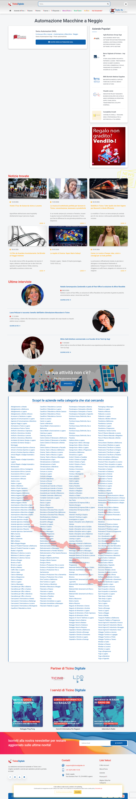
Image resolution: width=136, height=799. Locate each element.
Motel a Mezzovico (75, 598)
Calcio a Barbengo (17, 574)
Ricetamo (77, 11)
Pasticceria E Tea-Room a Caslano (109, 447)
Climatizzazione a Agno (47, 459)
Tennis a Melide (103, 615)
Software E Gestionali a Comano (108, 577)
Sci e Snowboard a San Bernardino (109, 546)
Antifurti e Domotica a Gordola (21, 433)
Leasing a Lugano (75, 539)
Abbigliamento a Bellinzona (20, 409)
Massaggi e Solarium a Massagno (80, 551)
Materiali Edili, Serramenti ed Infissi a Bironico (81, 576)
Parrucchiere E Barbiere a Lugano (109, 445)
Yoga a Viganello (103, 658)
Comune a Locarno (46, 471)
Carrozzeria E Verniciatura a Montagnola (24, 606)
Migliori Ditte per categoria (105, 782)
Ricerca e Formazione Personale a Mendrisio (109, 521)
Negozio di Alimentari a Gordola (79, 608)
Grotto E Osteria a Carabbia (78, 457)
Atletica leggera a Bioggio (19, 495)
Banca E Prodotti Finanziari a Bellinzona (24, 546)
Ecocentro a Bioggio (46, 522)
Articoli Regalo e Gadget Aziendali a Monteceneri (22, 465)
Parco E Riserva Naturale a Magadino (110, 435)
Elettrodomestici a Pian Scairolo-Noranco (53, 553)
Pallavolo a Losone (104, 414)
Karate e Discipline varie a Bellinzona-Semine (81, 523)
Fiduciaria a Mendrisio (47, 594)
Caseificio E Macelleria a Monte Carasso (53, 411)
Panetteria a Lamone (105, 423)
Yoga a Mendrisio (104, 656)
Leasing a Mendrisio (75, 541)
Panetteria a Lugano (104, 426)
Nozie (86, 11)
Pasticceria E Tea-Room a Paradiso (109, 455)
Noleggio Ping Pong (27, 729)
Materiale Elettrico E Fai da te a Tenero (81, 567)
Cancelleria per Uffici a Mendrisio (21, 594)
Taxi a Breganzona (104, 601)
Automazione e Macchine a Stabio (22, 515)
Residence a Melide (104, 491)
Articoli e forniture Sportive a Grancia (23, 447)
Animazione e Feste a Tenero (20, 428)
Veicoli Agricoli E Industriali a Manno (110, 625)
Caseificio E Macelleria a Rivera (50, 414)
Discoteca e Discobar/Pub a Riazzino (52, 515)
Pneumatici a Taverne (105, 479)
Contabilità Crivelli (109, 112)
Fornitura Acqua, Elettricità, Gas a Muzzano (80, 432)
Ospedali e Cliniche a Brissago (79, 632)
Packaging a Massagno (106, 407)
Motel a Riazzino (74, 603)
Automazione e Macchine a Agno (21, 505)
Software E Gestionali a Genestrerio (109, 579)
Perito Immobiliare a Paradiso (108, 459)
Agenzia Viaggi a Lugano (19, 423)
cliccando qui (98, 788)
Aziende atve (19, 11)
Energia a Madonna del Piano (49, 558)
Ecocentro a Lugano (46, 524)
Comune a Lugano (46, 474)
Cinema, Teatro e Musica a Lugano (51, 455)
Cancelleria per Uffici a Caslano (21, 589)
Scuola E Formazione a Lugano (108, 553)
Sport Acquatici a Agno (105, 584)
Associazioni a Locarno (18, 476)
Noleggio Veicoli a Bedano (77, 622)
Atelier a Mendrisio (17, 486)
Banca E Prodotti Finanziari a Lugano (23, 548)
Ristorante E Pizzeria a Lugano (108, 529)
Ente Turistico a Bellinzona (48, 579)
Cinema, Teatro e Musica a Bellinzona (52, 450)
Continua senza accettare (64, 792)
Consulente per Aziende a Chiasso (51, 486)
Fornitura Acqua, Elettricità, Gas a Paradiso (80, 437)
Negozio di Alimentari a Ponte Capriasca (82, 613)
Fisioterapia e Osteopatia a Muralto (80, 409)
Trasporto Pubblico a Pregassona (109, 620)
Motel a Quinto (74, 601)
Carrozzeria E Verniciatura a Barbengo (23, 601)
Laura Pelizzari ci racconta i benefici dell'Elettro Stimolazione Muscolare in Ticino (40, 313)
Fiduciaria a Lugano (46, 591)
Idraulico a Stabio (74, 495)
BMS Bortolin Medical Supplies (114, 77)
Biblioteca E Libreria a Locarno (21, 553)
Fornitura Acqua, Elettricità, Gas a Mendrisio (80, 427)
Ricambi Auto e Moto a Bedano (108, 510)
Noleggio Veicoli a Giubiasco (78, 625)
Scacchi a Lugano (104, 534)
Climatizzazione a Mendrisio (49, 467)
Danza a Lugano (45, 503)
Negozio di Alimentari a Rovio (78, 615)
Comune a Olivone (46, 481)
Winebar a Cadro (103, 642)
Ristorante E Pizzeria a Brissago (108, 527)
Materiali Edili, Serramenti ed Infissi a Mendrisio (81, 590)
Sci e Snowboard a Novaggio (107, 543)
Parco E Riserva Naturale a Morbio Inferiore (109, 439)
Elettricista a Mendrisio (47, 541)
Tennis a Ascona (103, 606)
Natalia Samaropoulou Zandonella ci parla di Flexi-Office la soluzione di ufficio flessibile (92, 287)
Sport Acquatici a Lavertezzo (107, 591)
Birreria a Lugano (16, 565)
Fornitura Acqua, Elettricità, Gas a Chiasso (80, 422)
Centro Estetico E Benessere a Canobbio (53, 440)
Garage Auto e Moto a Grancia (79, 445)
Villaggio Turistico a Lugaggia (107, 634)
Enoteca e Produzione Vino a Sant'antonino (49, 571)
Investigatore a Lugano (76, 519)
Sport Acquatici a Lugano (106, 594)
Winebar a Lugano (104, 649)
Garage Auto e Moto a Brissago (79, 443)
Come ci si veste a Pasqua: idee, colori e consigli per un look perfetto (105, 254)
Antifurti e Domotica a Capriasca (21, 431)
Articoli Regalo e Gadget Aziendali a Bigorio (22, 456)
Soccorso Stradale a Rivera (107, 574)
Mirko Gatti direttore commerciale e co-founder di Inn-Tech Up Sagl (85, 339)
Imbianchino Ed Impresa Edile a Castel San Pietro (81, 499)
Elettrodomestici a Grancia (48, 546)
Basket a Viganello (17, 551)
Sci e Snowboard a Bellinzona (107, 539)
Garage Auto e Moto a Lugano (79, 447)
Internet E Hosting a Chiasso (78, 515)
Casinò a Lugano (45, 421)
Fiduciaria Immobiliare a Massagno (51, 603)
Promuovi (103, 777)
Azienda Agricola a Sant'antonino (21, 531)
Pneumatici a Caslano (105, 469)
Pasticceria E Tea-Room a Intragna (109, 450)
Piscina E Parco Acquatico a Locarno (110, 462)
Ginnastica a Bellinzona (76, 452)
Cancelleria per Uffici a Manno (20, 591)
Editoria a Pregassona (47, 534)
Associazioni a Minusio (18, 479)
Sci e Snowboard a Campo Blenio (109, 541)
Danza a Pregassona (46, 507)
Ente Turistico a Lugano (47, 582)
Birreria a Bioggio (16, 560)
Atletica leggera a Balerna (19, 491)
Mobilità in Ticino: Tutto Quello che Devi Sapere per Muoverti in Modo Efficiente (108, 207)
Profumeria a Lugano (105, 486)
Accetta (77, 792)
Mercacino (66, 11)
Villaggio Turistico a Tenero (107, 639)
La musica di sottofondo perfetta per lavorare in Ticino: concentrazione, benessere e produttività (68, 207)
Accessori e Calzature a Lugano (21, 416)
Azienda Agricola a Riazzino (20, 529)
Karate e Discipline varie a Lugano (80, 531)
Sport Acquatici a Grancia (106, 589)
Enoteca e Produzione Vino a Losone (52, 565)
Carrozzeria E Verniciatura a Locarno (23, 603)
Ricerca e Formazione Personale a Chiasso (109, 516)
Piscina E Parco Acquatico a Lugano (110, 464)
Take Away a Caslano (105, 596)
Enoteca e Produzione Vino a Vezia (51, 577)
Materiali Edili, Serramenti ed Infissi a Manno (81, 585)
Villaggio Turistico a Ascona (107, 632)
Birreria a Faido (16, 563)
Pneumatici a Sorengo (105, 476)
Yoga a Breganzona (104, 651)
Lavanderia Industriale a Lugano (79, 536)
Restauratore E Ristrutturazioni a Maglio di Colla (111, 504)
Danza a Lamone (45, 500)
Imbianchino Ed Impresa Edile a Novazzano (79, 511)
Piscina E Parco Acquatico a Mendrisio (110, 467)
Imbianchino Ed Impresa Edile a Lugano (82, 507)
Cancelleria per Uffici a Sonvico (21, 596)
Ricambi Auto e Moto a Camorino (109, 512)
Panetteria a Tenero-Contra (107, 431)
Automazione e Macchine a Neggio (22, 512)
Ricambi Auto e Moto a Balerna (108, 507)
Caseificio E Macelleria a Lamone (51, 407)
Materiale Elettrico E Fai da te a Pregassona (79, 564)
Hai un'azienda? (97, 11)
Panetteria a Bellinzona (105, 421)
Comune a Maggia (46, 476)
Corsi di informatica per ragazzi (68, 729)
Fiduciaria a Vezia (46, 598)
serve (45, 11)
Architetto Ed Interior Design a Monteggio (20, 444)
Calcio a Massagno (17, 584)
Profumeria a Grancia (105, 481)
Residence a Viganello (105, 493)
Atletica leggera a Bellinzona (20, 493)
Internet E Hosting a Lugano (78, 517)
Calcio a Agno (15, 572)
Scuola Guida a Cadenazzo (107, 558)
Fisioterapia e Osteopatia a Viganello (81, 414)
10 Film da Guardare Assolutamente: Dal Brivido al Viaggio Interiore (27, 254)
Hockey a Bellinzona (75, 467)
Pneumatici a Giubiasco (106, 471)
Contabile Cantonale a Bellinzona (51, 495)
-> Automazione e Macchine (54, 34)
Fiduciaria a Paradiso (47, 596)
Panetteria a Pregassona (106, 428)
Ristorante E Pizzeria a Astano (108, 524)
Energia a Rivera (45, 563)
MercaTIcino (104, 769)
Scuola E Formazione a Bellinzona (109, 548)
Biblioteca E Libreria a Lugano (20, 555)
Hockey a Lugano (74, 471)
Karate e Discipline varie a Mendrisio (81, 534)
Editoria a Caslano (46, 527)
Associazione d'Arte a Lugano (20, 474)
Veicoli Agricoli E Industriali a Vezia (109, 630)
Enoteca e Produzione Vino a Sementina (53, 574)
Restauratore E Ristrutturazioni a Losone (111, 500)
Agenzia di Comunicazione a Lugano (23, 419)
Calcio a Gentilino (16, 579)
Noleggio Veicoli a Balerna (77, 620)
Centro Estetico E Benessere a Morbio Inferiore (52, 444)
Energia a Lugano (45, 555)
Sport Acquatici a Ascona (106, 586)
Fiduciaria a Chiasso (46, 589)
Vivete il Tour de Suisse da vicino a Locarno (26, 206)
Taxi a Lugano (102, 603)
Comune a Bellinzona (47, 469)
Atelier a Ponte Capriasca (19, 488)
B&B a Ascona (15, 534)
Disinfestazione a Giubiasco (49, 517)
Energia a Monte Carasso (48, 560)
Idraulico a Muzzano (75, 493)
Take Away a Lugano (105, 598)
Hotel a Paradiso (74, 486)
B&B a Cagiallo (15, 536)
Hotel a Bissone (74, 479)
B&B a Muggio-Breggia (18, 543)
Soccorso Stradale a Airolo (107, 570)
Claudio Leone (108, 91)
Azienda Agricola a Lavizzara (20, 524)
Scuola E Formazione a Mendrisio (109, 555)
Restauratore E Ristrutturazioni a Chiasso (111, 498)
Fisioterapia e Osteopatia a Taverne (80, 411)
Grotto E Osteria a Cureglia (77, 459)
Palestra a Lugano (104, 409)
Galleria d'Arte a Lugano (77, 440)
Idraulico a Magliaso (75, 491)
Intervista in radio (108, 729)
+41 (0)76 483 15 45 (73, 770)
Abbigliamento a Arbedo (19, 407)
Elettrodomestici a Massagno (49, 548)
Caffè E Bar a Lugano (18, 570)
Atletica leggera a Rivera (19, 503)
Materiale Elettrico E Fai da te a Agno (81, 553)
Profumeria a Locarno (105, 483)
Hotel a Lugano (74, 481)
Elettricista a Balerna (46, 536)
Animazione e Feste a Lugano (20, 426)
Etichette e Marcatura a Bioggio (50, 586)
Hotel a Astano (74, 476)
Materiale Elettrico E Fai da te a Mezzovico (79, 559)
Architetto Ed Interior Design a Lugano (23, 440)
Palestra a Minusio (104, 411)
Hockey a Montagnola (76, 474)
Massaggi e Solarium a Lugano (79, 548)
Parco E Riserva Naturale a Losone (109, 433)
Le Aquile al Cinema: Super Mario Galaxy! (65, 253)
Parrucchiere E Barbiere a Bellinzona (110, 443)
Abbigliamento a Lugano (19, 411)
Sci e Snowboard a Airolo (106, 536)
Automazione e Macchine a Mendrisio (23, 510)
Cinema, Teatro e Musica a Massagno (52, 457)
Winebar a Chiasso (104, 644)
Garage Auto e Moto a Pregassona (80, 450)
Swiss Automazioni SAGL (46, 31)
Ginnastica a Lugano (75, 455)
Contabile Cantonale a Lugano (50, 498)
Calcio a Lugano (16, 582)
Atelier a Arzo (15, 481)
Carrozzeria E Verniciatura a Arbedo (22, 598)
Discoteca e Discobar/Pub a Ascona (52, 510)
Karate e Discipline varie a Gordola (80, 527)
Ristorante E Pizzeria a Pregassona (109, 531)
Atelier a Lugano (16, 483)
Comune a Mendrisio (47, 479)
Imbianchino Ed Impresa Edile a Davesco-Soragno (79, 504)
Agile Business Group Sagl (112, 35)
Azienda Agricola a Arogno (19, 519)
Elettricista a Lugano (46, 539)
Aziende (102, 773)
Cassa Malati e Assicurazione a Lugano (53, 431)
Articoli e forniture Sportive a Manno (22, 452)
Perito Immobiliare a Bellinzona (108, 457)
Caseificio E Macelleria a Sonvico (51, 416)
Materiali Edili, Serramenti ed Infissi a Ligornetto (81, 581)
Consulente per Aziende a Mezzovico (52, 493)
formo (38, 11)
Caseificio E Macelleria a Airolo (21, 608)
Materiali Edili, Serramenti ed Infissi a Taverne (81, 595)
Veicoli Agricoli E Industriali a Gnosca (110, 622)
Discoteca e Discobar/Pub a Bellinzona (52, 512)
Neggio (75, 34)
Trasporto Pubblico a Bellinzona (108, 618)
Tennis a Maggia (103, 613)
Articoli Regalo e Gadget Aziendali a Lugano (22, 461)
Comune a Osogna (46, 483)
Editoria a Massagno (46, 531)
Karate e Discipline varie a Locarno (80, 529)
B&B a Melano (15, 541)
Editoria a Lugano (45, 529)
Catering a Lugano (46, 433)
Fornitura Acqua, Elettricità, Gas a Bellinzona (80, 417)
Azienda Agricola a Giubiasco (20, 522)
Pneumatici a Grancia (105, 474)
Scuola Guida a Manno (105, 563)
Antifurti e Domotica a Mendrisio (21, 438)
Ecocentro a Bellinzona (47, 519)
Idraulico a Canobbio (76, 488)
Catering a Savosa (46, 435)
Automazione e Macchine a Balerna (22, 507)
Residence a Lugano (104, 488)
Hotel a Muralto (74, 483)
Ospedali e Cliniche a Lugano (78, 637)
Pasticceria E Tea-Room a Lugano (109, 452)
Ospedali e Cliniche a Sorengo (79, 639)
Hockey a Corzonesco (76, 469)
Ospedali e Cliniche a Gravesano (79, 634)
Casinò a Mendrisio (46, 423)
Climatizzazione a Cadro (48, 464)
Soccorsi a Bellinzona (105, 567)
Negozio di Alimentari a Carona (79, 606)
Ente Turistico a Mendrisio (48, 584)
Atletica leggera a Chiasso (19, 498)
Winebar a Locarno (104, 646)
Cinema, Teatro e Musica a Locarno (51, 452)
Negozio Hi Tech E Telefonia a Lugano (81, 618)
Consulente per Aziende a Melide (50, 491)
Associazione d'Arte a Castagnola (22, 469)
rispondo (55, 11)
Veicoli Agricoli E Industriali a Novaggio (111, 627)
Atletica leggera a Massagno (20, 500)
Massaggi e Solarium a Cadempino (80, 546)
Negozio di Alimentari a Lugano (79, 610)
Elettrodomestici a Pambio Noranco (51, 551)
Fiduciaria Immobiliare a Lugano (50, 601)
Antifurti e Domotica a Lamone (21, 435)
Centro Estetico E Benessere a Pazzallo (53, 447)
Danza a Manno (45, 505)
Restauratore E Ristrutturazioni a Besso (111, 495)
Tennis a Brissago (104, 608)
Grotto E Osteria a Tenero (77, 464)
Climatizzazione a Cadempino (49, 462)
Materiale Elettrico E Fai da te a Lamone (82, 555)
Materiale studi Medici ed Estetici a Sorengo (80, 571)
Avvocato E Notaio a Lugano (20, 517)
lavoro (29, 11)
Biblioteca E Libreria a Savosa (20, 558)
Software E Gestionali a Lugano (108, 582)
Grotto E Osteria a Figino (77, 462)
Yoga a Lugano (103, 654)
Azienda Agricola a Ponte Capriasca (22, 527)
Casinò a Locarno (45, 419)
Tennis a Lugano (103, 610)
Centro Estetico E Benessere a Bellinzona (53, 438)
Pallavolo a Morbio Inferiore (107, 419)
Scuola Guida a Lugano (105, 560)
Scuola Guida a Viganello (106, 565)
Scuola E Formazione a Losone (108, 551)
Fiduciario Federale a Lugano (49, 606)
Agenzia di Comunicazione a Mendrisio (23, 421)
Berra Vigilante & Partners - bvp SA (114, 55)
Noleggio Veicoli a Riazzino (78, 627)
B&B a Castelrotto (16, 539)
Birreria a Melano (16, 567)
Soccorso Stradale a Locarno (107, 572)
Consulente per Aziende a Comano (51, 488)
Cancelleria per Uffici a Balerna (21, 586)
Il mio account (104, 765)
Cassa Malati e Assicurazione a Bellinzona (50, 427)
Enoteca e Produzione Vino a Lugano (52, 567)
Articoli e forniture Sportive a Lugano (23, 450)
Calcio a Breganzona (17, 577)
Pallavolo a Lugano (104, 416)
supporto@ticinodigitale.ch (75, 765)
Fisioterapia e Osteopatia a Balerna (80, 407)
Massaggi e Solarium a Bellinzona (80, 543)
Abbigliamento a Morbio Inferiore (21, 414)
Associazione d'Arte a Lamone (21, 471)
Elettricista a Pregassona (48, 543)
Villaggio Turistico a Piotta (106, 637)
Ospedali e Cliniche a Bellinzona (79, 630)
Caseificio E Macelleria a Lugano (50, 409)
